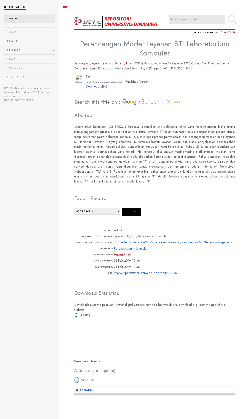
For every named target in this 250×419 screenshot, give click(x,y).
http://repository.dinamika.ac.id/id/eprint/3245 (145, 273)
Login (12, 18)
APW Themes (37, 92)
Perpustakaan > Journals (130, 248)
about (12, 41)
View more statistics (87, 361)
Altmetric (84, 390)
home (11, 32)
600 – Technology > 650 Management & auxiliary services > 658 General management (173, 242)
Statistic (16, 77)
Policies (15, 68)
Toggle (65, 7)
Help (11, 59)
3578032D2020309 (21, 100)
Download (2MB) (97, 86)
